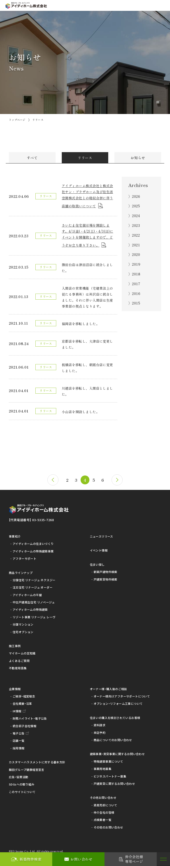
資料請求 (100, 723)
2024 (136, 215)
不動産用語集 (18, 666)
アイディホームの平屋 (27, 593)
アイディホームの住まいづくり (33, 542)
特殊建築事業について (108, 759)
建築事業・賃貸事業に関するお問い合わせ (117, 752)
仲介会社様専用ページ (134, 859)
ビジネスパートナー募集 (110, 774)
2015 (136, 303)
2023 (136, 225)
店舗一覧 (19, 739)
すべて (32, 157)
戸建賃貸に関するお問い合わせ (114, 782)
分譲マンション (23, 623)
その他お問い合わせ (103, 796)
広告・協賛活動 (18, 775)
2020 (136, 254)
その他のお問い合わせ (108, 825)
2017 (136, 283)
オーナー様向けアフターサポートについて (122, 694)
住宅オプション (23, 630)
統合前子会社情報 (24, 724)
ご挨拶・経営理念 (24, 694)
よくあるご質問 (19, 659)
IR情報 (17, 709)
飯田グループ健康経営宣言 (26, 768)
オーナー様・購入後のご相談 (108, 687)
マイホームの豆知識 (22, 651)
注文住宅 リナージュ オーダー (32, 585)
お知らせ (138, 157)
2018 (136, 274)
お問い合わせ (81, 859)
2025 (136, 205)
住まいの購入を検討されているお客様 (115, 716)
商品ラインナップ (21, 571)
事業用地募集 (102, 767)
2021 (136, 244)
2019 (136, 264)
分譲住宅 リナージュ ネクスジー (34, 578)
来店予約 (100, 731)
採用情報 (19, 746)
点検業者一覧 (102, 818)
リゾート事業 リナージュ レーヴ (34, 615)
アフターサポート (24, 557)
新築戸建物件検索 (105, 570)
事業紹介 (15, 534)
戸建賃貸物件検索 (105, 577)
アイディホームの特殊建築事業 (33, 549)
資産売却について (105, 803)
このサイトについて (22, 790)
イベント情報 (99, 548)
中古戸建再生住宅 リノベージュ (34, 600)
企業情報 (15, 687)
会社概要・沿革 (22, 702)
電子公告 (19, 731)
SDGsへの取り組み (21, 782)
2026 (136, 196)
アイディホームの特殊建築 (30, 608)
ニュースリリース (101, 534)
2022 (136, 235)
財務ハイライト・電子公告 (30, 717)
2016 (136, 293)
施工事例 (15, 644)
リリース (85, 157)
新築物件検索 (30, 859)
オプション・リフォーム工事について (118, 702)
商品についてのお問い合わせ (113, 738)
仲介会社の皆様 (104, 811)
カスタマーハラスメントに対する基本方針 (37, 760)
